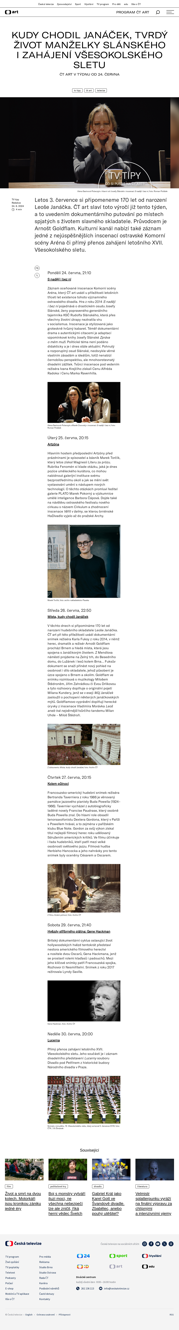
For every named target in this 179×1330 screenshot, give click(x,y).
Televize (101, 90)
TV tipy (77, 90)
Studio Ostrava (47, 1272)
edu (126, 4)
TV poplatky (12, 1267)
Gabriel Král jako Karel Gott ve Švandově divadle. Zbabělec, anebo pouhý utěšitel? (108, 1203)
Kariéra (43, 1283)
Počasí (9, 1283)
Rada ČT (44, 1277)
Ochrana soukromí (46, 1314)
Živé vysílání (12, 1262)
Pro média (45, 1256)
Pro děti (116, 4)
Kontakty (44, 1299)
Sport (78, 4)
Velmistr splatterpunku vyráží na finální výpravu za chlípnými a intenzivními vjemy (153, 1203)
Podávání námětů (49, 1288)
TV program (103, 4)
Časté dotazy (46, 1293)
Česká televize (46, 4)
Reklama (44, 1262)
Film (9, 1186)
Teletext (10, 1272)
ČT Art (89, 90)
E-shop (9, 1288)
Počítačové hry (58, 1186)
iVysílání (88, 4)
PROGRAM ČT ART (132, 12)
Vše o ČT (136, 4)
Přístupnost (64, 1314)
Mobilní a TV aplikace (17, 1293)
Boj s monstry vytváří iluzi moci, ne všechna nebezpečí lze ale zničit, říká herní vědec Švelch (67, 1203)
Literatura (142, 1186)
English (29, 1314)
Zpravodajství (64, 4)
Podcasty (10, 1277)
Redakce (16, 202)
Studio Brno (46, 1267)
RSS (172, 1314)
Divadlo (98, 1186)
